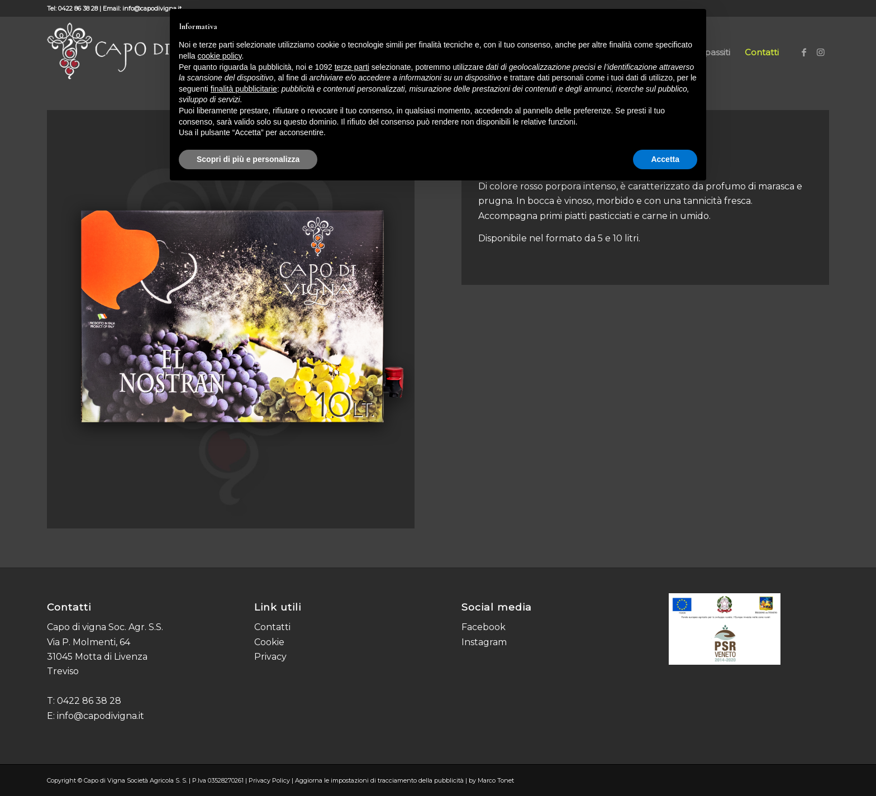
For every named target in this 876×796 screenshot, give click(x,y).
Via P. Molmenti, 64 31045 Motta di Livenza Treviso (97, 657)
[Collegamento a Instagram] (820, 52)
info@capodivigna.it (100, 716)
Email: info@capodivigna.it (142, 8)
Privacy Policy (269, 780)
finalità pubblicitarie (244, 88)
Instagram (484, 642)
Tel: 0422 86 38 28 (72, 8)
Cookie (269, 642)
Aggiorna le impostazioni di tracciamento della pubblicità (379, 780)
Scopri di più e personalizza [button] (248, 159)
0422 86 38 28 (89, 700)
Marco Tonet (496, 780)
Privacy (270, 656)
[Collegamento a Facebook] (804, 52)
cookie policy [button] (219, 55)
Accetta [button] (665, 159)
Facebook (483, 627)
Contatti (272, 627)
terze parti (352, 67)
